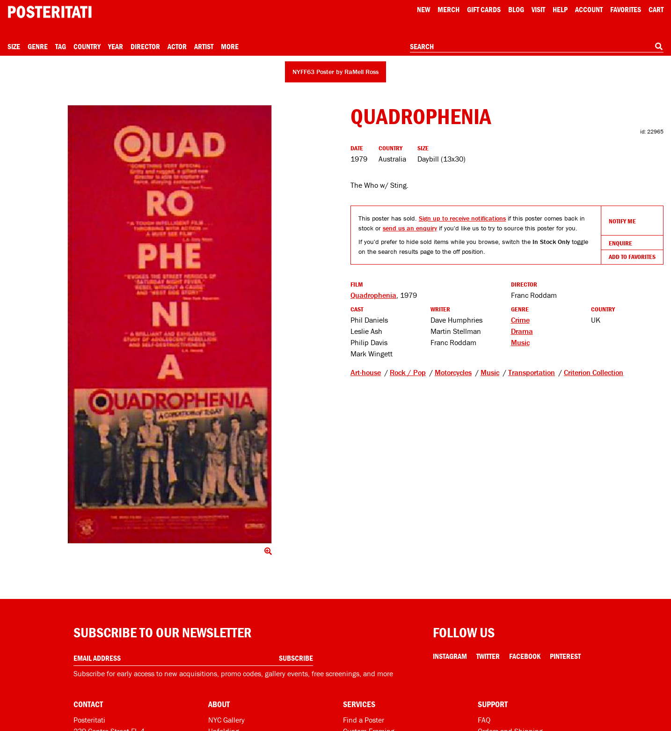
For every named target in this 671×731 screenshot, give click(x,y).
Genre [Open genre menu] (38, 46)
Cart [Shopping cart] (656, 9)
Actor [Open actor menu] (177, 46)
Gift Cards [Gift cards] (484, 9)
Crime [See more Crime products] (520, 320)
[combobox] (537, 46)
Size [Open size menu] (13, 46)
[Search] (659, 46)
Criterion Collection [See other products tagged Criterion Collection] (593, 372)
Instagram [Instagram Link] (450, 656)
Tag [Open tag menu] (60, 46)
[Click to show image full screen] (169, 324)
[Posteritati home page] (49, 12)
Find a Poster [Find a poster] (363, 719)
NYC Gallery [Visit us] (226, 719)
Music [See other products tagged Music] (490, 372)
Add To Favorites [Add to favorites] (632, 256)
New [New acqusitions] (423, 9)
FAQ (484, 719)
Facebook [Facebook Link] (524, 656)
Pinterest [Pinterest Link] (565, 656)
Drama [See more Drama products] (522, 331)
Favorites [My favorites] (625, 9)
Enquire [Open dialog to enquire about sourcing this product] (620, 243)
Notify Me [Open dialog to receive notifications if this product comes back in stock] (622, 221)
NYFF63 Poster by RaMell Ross (335, 71)
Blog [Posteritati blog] (516, 9)
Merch (448, 9)
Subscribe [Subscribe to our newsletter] (296, 658)
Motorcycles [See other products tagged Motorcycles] (453, 372)
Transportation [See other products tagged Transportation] (531, 372)
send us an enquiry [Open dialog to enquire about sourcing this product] (410, 228)
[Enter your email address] (193, 658)
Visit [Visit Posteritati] (538, 9)
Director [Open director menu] (145, 46)
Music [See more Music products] (520, 342)
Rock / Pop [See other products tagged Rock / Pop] (408, 372)
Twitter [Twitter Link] (488, 656)
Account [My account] (589, 9)
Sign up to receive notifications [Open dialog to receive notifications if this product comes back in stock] (462, 218)
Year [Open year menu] (115, 46)
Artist (203, 46)
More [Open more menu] (230, 46)
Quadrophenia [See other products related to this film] (373, 295)
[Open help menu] (560, 9)
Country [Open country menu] (87, 46)
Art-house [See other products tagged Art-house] (365, 372)
